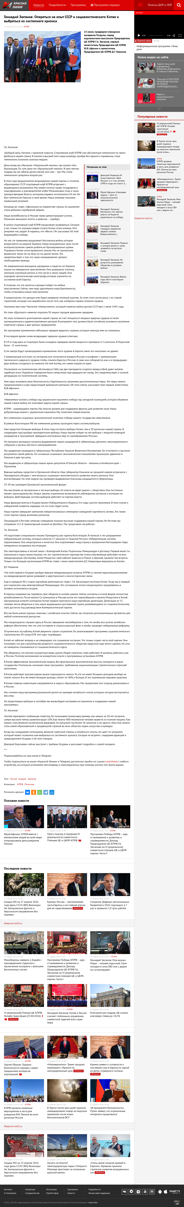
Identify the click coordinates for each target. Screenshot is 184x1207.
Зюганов (31, 779)
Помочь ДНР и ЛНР (160, 5)
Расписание (51, 1190)
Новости (38, 5)
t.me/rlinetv (111, 761)
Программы (78, 5)
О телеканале (10, 1193)
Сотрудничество (32, 1193)
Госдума (22, 779)
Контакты (8, 1190)
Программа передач (105, 5)
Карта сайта (92, 1203)
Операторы (30, 1190)
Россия (13, 779)
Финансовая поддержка (99, 1193)
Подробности (57, 5)
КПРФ (20, 784)
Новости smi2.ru (13, 923)
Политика (29, 784)
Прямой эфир (52, 1193)
